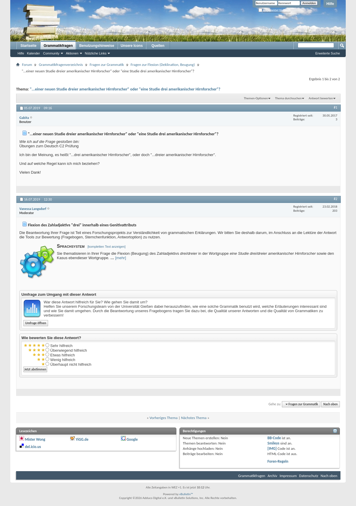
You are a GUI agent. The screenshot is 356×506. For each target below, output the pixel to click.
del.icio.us (33, 447)
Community (51, 53)
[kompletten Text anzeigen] (107, 246)
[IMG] (272, 448)
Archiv (272, 475)
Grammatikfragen (58, 46)
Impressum (288, 475)
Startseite (29, 46)
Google (132, 439)
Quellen (157, 46)
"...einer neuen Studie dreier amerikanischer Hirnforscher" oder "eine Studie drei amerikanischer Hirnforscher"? (125, 89)
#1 (335, 107)
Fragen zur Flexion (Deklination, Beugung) (163, 64)
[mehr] (120, 258)
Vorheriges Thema (163, 418)
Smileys (274, 443)
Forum (27, 64)
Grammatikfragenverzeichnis (61, 64)
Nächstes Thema (194, 418)
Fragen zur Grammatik (107, 64)
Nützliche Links (96, 53)
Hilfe (330, 4)
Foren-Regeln (278, 461)
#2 (335, 199)
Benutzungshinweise (96, 46)
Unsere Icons (132, 46)
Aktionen (72, 53)
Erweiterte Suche (327, 53)
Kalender (33, 53)
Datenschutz (308, 475)
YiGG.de (82, 439)
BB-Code (274, 438)
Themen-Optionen (256, 98)
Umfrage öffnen (35, 323)
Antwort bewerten (321, 98)
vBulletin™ (186, 494)
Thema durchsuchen (288, 98)
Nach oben (330, 404)
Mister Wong (35, 439)
